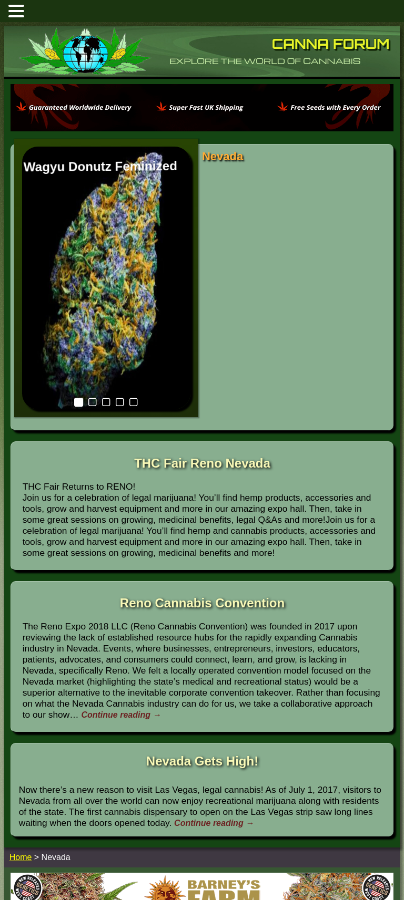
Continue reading (121, 630)
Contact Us (243, 867)
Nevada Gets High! (202, 677)
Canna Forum (331, 43)
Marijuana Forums (171, 867)
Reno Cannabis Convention (202, 519)
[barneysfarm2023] (202, 833)
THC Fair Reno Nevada (202, 379)
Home (212, 867)
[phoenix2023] (202, 128)
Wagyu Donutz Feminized (77, 159)
